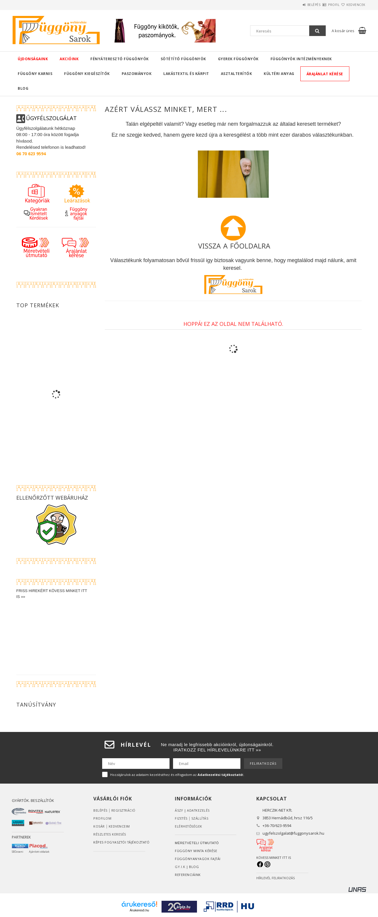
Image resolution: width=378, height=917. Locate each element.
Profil (323, 5)
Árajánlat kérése (325, 73)
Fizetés (181, 818)
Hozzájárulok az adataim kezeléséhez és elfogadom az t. (177, 774)
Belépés (296, 5)
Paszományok (137, 73)
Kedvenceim (119, 826)
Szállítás (201, 818)
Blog (23, 88)
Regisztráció (123, 810)
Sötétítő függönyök (183, 58)
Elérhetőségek (189, 826)
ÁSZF (179, 810)
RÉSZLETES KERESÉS (110, 834)
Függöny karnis (35, 73)
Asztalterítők (236, 73)
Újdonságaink (33, 58)
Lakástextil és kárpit (186, 73)
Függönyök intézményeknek (301, 58)
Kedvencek (352, 5)
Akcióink (69, 58)
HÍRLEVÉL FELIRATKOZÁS (275, 878)
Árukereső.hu (139, 910)
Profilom (102, 818)
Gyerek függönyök (238, 58)
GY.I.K (180, 866)
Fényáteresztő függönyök (119, 58)
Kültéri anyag (279, 73)
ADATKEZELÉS (198, 810)
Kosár (99, 826)
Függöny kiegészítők (87, 73)
